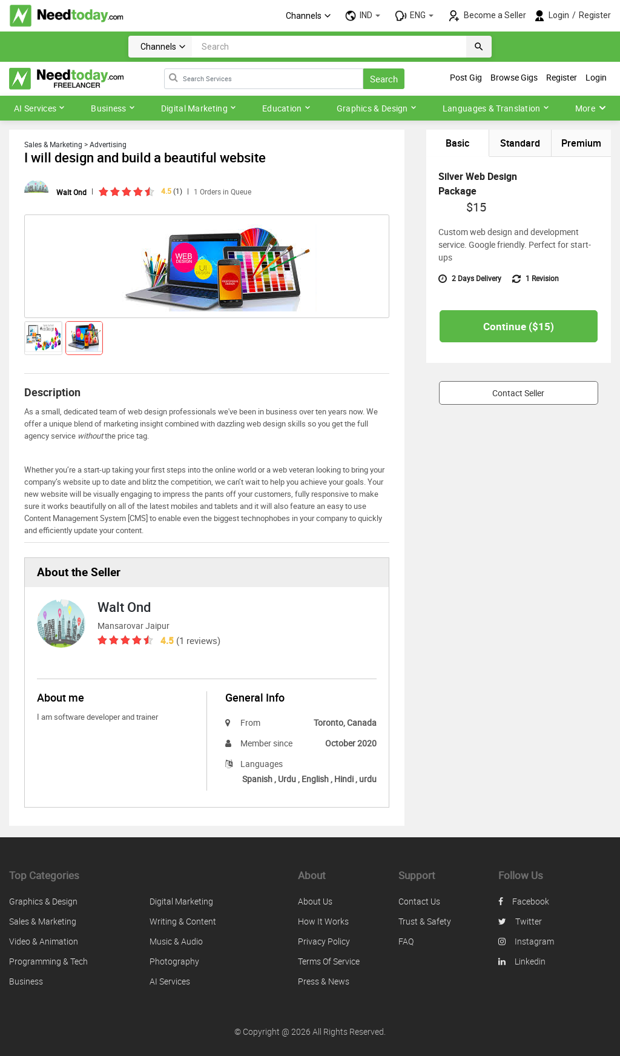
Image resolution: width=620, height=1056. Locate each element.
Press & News (323, 981)
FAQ (406, 941)
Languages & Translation (496, 108)
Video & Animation (43, 941)
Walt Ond (71, 192)
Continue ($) (518, 328)
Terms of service (329, 961)
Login (559, 15)
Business (112, 108)
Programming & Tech (48, 961)
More (590, 108)
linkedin (522, 961)
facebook (523, 901)
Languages (254, 763)
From (242, 722)
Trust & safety (424, 921)
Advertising (108, 144)
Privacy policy (324, 941)
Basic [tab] (457, 143)
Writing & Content (183, 921)
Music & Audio (176, 941)
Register (595, 15)
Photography (174, 961)
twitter (520, 921)
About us (315, 901)
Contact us (419, 901)
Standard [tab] (520, 143)
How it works (323, 921)
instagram (526, 941)
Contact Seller (518, 394)
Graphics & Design (377, 108)
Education (286, 108)
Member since (258, 743)
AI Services (39, 108)
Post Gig (466, 77)
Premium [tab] (581, 143)
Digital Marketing (198, 108)
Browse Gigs (514, 77)
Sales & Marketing (53, 144)
